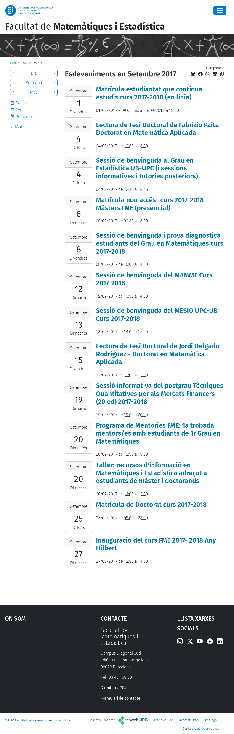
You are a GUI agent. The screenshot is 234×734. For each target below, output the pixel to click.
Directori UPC (113, 687)
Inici (13, 63)
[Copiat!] (222, 74)
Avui (19, 109)
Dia (34, 73)
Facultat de (85, 26)
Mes (34, 92)
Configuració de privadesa (200, 728)
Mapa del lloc (163, 720)
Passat (22, 102)
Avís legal (211, 720)
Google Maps (40, 661)
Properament (27, 116)
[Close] (219, 10)
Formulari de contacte (120, 698)
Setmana (34, 82)
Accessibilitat (188, 720)
